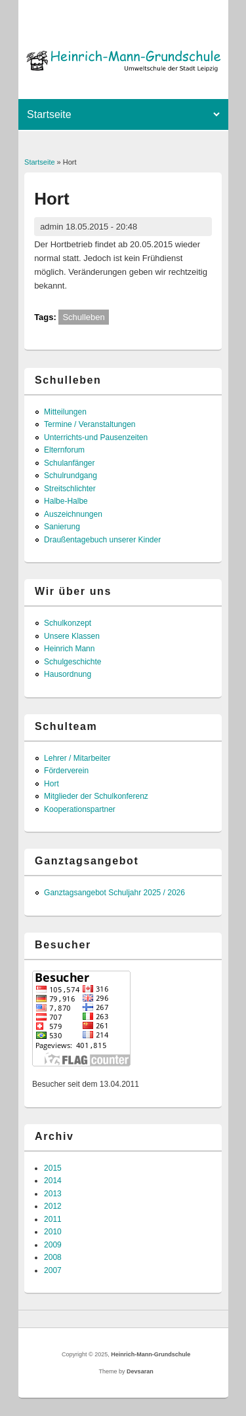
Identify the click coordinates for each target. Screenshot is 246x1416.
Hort (51, 783)
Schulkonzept (67, 623)
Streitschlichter (70, 488)
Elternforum (64, 450)
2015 (53, 1168)
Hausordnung (67, 674)
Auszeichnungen (73, 514)
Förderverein (66, 770)
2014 (53, 1180)
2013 (53, 1193)
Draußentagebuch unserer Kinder (102, 539)
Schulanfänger (69, 463)
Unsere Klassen (72, 636)
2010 (53, 1231)
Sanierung (62, 526)
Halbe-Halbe (66, 501)
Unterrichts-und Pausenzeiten (96, 437)
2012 (53, 1206)
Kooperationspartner (79, 809)
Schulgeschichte (72, 661)
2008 (53, 1257)
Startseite (39, 162)
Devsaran (140, 1371)
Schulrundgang (70, 475)
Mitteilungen (65, 411)
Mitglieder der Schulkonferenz (96, 796)
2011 (53, 1219)
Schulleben (83, 317)
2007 (53, 1270)
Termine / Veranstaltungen (89, 424)
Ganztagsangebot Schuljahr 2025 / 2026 (114, 892)
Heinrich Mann (69, 648)
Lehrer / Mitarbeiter (77, 758)
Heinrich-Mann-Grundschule (150, 1354)
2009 (53, 1244)
